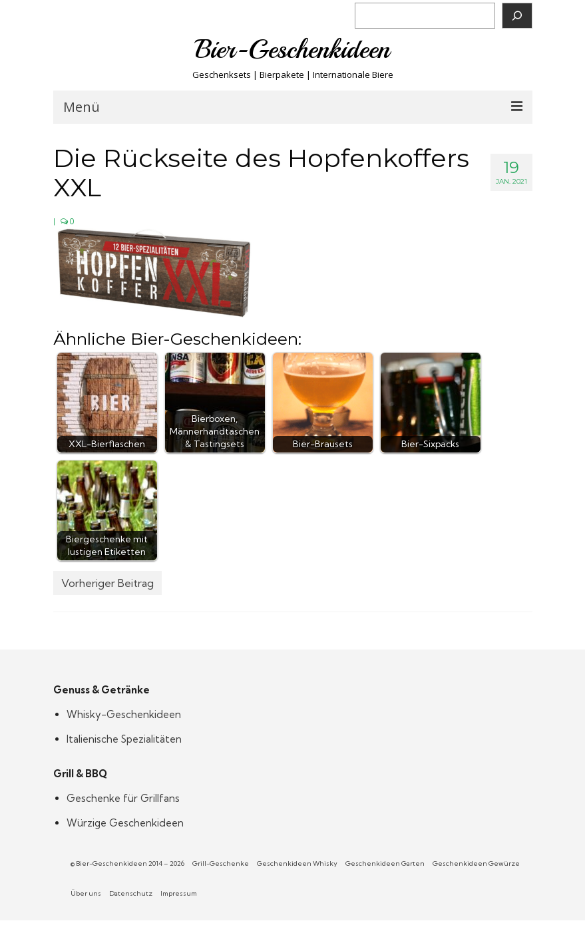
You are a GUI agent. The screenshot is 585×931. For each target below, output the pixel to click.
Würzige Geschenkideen (125, 823)
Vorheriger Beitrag (107, 583)
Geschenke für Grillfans (123, 798)
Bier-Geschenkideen (292, 49)
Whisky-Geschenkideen (124, 714)
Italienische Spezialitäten (124, 739)
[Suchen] (517, 16)
